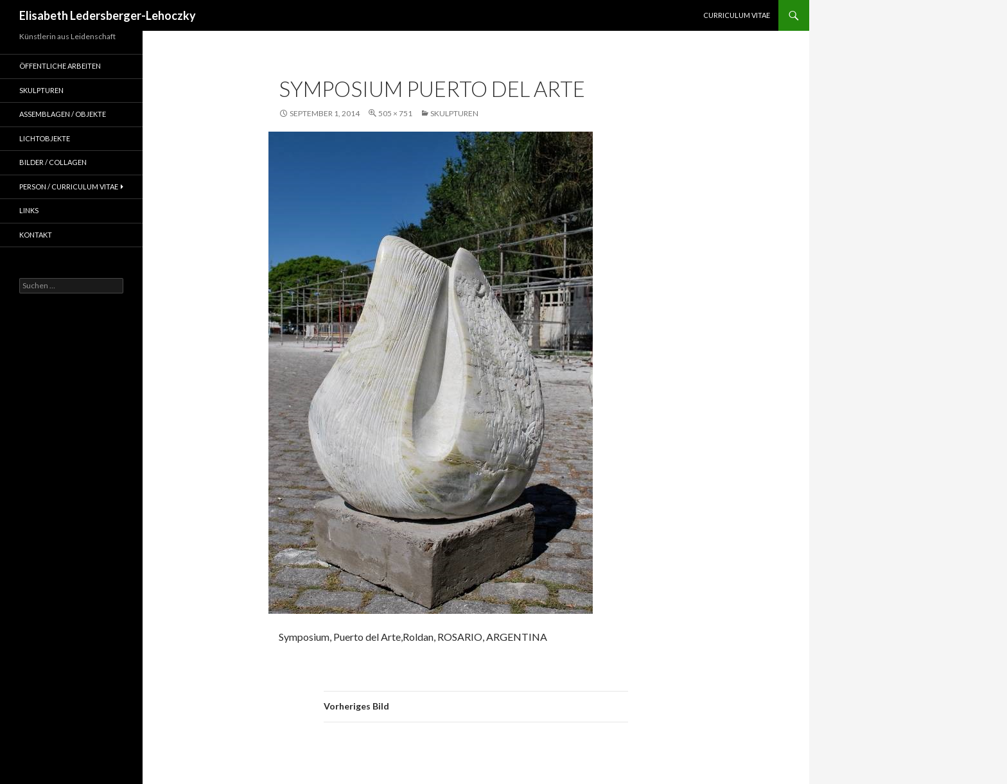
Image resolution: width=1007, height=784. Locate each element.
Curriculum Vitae (736, 15)
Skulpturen (454, 113)
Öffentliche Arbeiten (60, 66)
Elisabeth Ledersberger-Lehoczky (107, 15)
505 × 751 (395, 113)
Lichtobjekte (44, 138)
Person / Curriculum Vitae (68, 186)
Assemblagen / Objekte (62, 114)
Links (29, 210)
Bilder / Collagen (53, 162)
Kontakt (35, 235)
